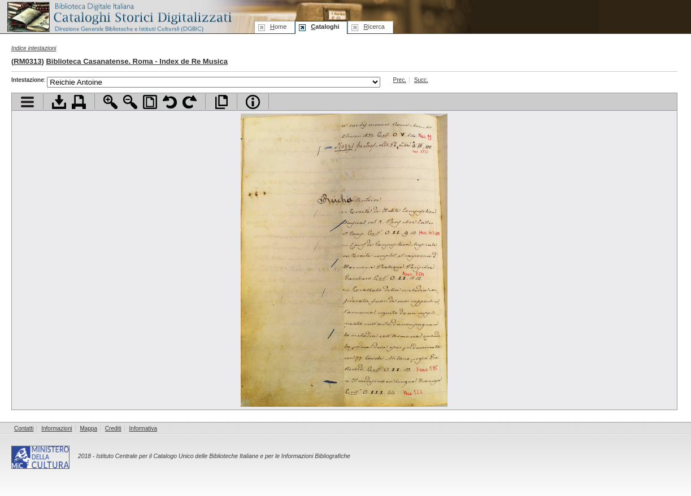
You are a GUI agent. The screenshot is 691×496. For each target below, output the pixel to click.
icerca (373, 26)
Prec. (399, 80)
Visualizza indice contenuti (27, 102)
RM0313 (27, 61)
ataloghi (325, 26)
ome (278, 26)
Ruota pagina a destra (189, 102)
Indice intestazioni (34, 48)
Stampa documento (79, 102)
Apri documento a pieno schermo (221, 102)
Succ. (421, 80)
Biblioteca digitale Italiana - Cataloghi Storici (118, 16)
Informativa (143, 428)
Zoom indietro (130, 102)
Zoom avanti (110, 102)
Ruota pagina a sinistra (170, 102)
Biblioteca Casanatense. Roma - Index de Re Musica (137, 61)
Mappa (89, 428)
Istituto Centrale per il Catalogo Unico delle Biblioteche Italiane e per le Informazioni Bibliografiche (223, 456)
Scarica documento (59, 102)
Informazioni (56, 428)
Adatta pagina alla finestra (150, 102)
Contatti (23, 428)
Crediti (113, 428)
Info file (253, 102)
